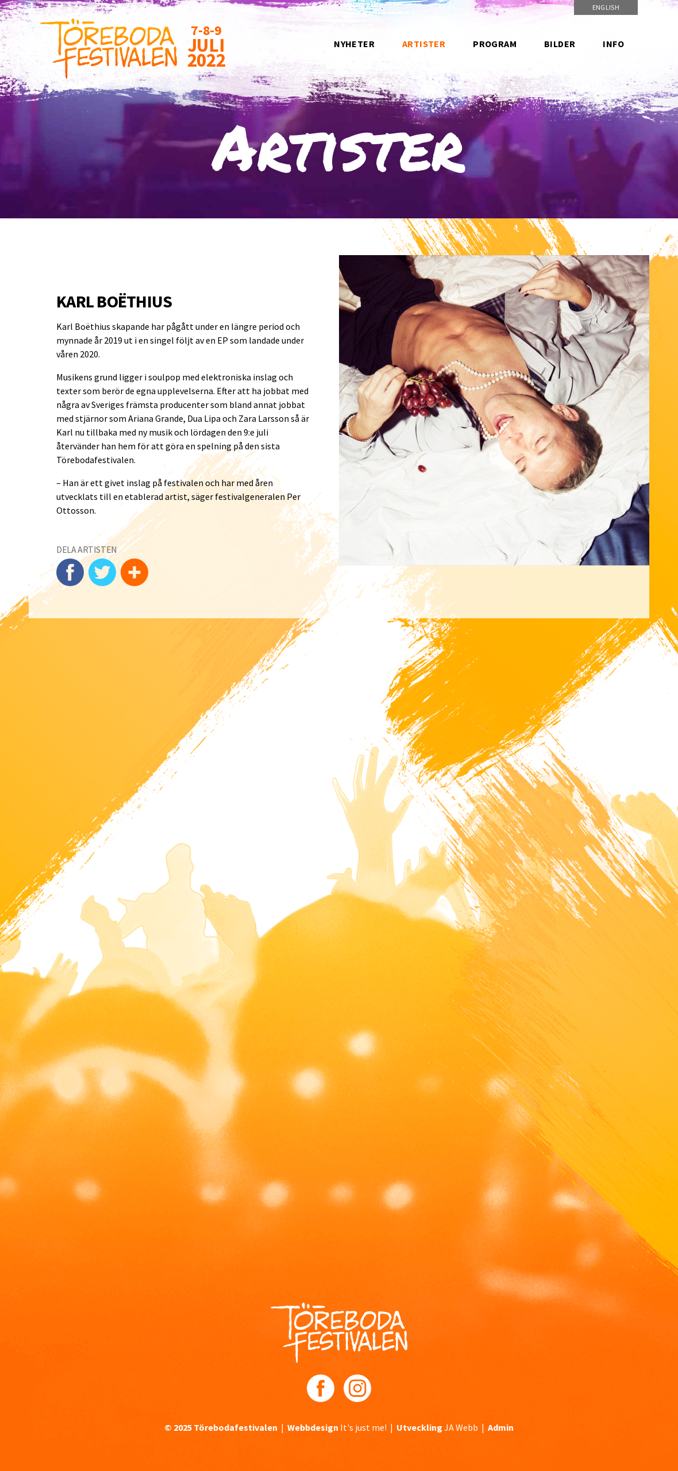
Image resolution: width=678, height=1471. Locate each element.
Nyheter (354, 43)
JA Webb (437, 1427)
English (605, 7)
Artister (423, 43)
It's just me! (337, 1427)
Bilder (559, 43)
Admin (501, 1427)
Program (495, 43)
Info (613, 43)
